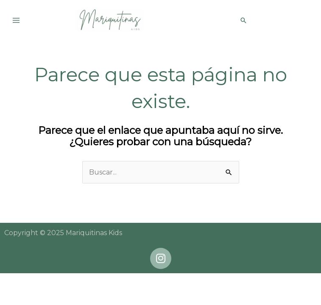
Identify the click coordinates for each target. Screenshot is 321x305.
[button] (243, 20)
